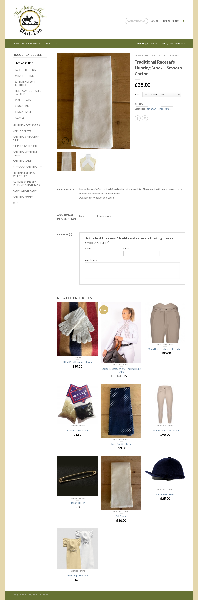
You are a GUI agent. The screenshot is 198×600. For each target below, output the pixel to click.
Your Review (91, 260)
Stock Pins (22, 106)
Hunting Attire (23, 63)
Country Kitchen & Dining (25, 154)
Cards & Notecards (25, 191)
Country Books (23, 197)
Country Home (22, 161)
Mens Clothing (24, 76)
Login (153, 21)
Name (88, 248)
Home (16, 43)
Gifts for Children (25, 146)
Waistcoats (23, 100)
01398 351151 (136, 20)
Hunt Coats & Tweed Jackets (28, 92)
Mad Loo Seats (22, 131)
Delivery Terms (31, 43)
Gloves (19, 117)
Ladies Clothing (25, 70)
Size (137, 94)
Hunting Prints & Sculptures (24, 175)
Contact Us (50, 43)
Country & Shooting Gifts (26, 139)
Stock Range (23, 111)
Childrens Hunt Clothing (25, 83)
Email (126, 248)
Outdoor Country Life (27, 167)
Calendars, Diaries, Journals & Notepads (26, 184)
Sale (15, 203)
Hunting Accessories (26, 125)
